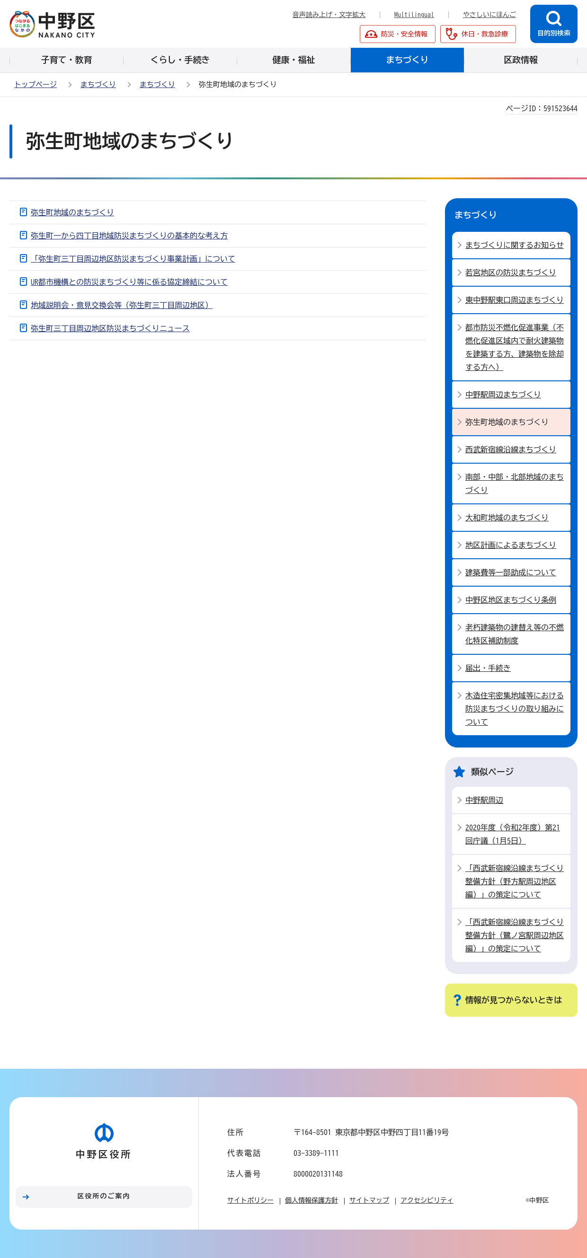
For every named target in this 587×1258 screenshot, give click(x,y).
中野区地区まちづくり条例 (510, 600)
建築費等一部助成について (510, 572)
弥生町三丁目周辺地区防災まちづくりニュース (110, 328)
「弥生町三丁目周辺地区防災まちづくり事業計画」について (133, 259)
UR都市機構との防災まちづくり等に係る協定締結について (129, 282)
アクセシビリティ (427, 1200)
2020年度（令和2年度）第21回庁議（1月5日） (512, 834)
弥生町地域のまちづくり (72, 212)
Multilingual (414, 14)
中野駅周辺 (484, 800)
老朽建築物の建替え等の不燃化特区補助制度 (514, 634)
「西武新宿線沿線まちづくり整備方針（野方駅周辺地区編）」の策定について (514, 881)
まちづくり (98, 84)
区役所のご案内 (104, 1196)
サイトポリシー (250, 1200)
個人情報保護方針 (311, 1200)
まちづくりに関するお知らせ (514, 245)
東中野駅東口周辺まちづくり (514, 300)
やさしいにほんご (489, 14)
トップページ (35, 84)
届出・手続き (488, 668)
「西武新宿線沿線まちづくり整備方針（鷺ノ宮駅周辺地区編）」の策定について (514, 935)
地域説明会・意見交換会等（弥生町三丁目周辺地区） (122, 305)
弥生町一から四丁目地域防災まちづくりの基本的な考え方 (129, 235)
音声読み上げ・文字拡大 (329, 14)
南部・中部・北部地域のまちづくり (514, 483)
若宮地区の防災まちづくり (510, 272)
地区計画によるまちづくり (510, 545)
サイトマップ (369, 1200)
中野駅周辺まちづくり (503, 394)
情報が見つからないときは (513, 1000)
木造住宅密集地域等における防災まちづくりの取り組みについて (514, 709)
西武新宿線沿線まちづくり (510, 449)
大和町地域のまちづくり (507, 517)
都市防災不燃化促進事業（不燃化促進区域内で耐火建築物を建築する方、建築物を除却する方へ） (514, 347)
